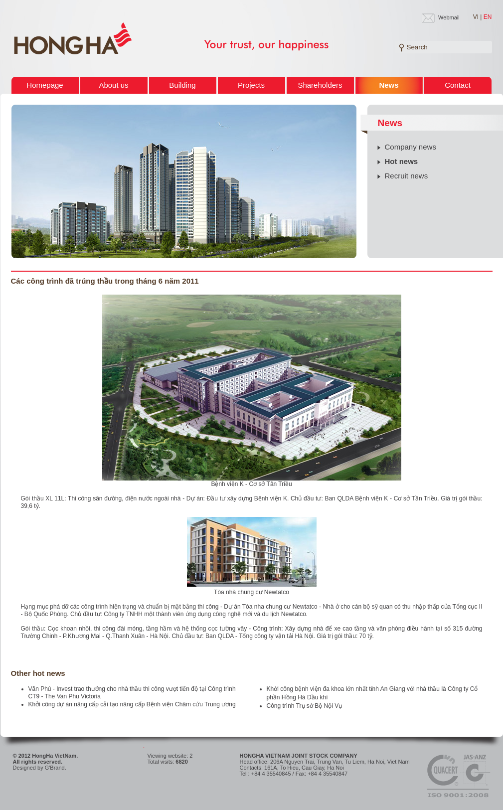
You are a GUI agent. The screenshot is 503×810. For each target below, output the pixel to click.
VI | (477, 16)
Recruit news (406, 175)
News (388, 85)
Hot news (401, 161)
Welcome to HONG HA (73, 38)
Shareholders (320, 85)
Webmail (449, 17)
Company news (410, 147)
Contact (458, 85)
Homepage (44, 85)
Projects (251, 85)
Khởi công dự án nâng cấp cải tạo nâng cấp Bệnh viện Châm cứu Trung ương (132, 704)
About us (113, 85)
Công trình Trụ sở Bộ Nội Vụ (304, 705)
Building (182, 85)
